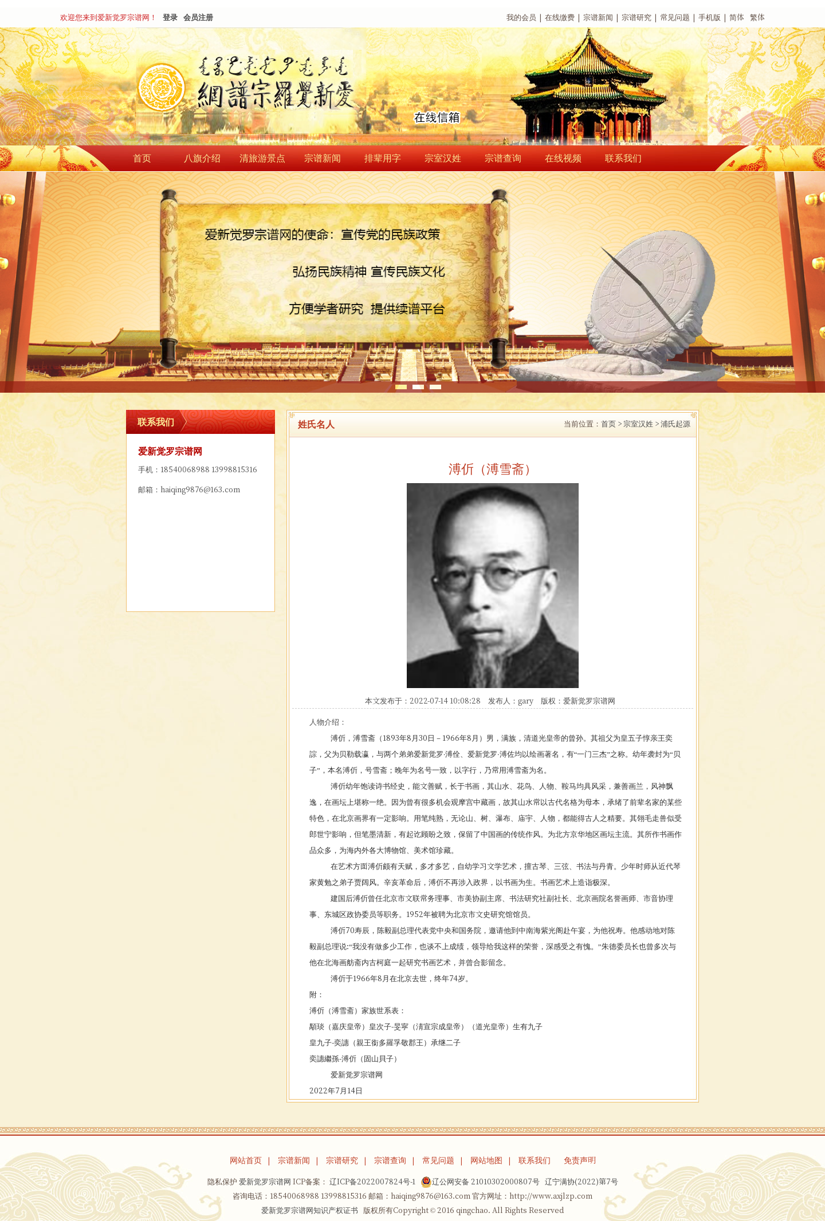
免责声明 (580, 1160)
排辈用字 (382, 158)
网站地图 (486, 1160)
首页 (142, 158)
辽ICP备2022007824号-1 (372, 1182)
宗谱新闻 (598, 17)
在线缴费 (560, 17)
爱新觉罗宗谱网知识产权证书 (309, 1210)
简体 (736, 17)
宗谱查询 (503, 158)
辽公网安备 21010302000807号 (480, 1182)
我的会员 (521, 17)
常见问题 (675, 17)
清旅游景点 (262, 158)
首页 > (611, 424)
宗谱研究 (636, 17)
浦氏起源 (675, 424)
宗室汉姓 (443, 158)
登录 (170, 17)
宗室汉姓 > (641, 424)
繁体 (757, 17)
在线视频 (563, 158)
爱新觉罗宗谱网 (589, 701)
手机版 (709, 17)
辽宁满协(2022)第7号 (581, 1182)
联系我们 (623, 158)
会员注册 (198, 17)
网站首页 (246, 1160)
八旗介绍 (202, 158)
